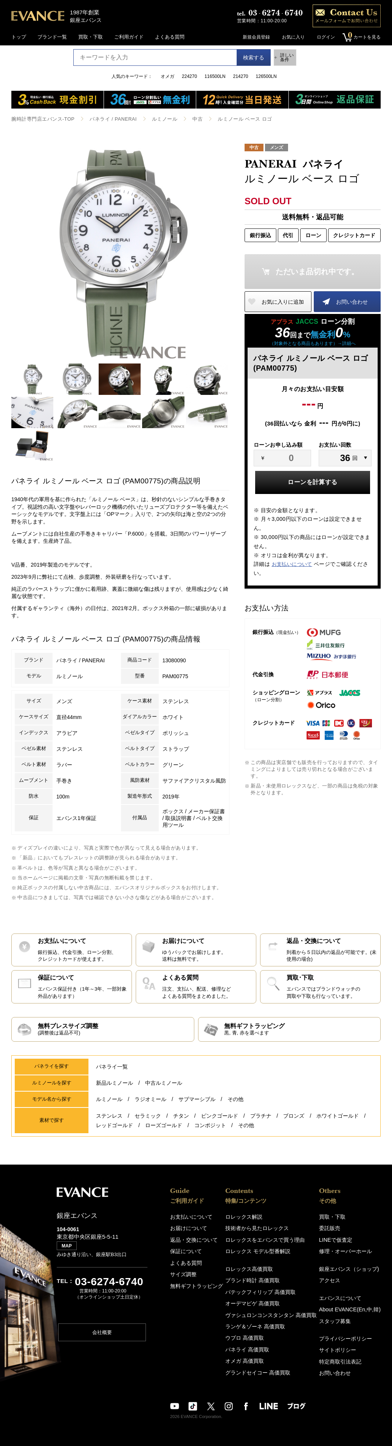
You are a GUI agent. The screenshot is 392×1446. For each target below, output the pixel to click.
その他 (235, 1107)
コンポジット (210, 1129)
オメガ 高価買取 (247, 1356)
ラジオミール (150, 1107)
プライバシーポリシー (349, 1335)
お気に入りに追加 (283, 301)
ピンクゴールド (219, 1122)
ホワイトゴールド (337, 1122)
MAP (68, 1250)
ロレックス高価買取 (251, 1268)
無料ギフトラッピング (194, 1284)
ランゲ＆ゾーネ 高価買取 (257, 1323)
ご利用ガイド (129, 36)
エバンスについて (344, 1296)
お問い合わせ (352, 301)
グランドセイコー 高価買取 (259, 1367)
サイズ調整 (182, 1273)
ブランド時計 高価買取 (254, 1279)
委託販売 (334, 1229)
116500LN (215, 76)
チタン (181, 1122)
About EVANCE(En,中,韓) (353, 1307)
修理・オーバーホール (349, 1251)
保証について (185, 1251)
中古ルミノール (163, 1091)
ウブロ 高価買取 (247, 1334)
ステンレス (109, 1122)
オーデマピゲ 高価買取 (254, 1301)
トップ (18, 36)
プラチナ (260, 1122)
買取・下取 (90, 36)
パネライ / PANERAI (107, 118)
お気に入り (290, 37)
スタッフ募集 (339, 1318)
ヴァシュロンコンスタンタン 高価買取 (272, 1312)
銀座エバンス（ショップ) (352, 1268)
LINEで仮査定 (340, 1240)
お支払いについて (292, 563)
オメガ (167, 76)
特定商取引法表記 (344, 1357)
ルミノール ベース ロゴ (232, 118)
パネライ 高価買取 (249, 1345)
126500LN (266, 76)
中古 (187, 118)
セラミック (148, 1122)
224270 (189, 76)
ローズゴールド (163, 1129)
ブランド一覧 (52, 36)
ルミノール (156, 118)
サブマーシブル (196, 1107)
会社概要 (102, 1337)
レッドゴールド (114, 1129)
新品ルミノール (114, 1091)
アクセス (334, 1279)
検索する (248, 57)
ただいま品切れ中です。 (317, 271)
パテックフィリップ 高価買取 (262, 1290)
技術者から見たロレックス (258, 1229)
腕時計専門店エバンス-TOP (40, 118)
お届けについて (187, 1229)
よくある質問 (169, 36)
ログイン (323, 37)
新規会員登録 (253, 37)
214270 (240, 76)
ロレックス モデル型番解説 (259, 1251)
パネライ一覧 (112, 1075)
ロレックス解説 (246, 1218)
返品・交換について (192, 1240)
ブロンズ (293, 1122)
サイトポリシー (342, 1346)
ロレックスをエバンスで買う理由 (266, 1240)
